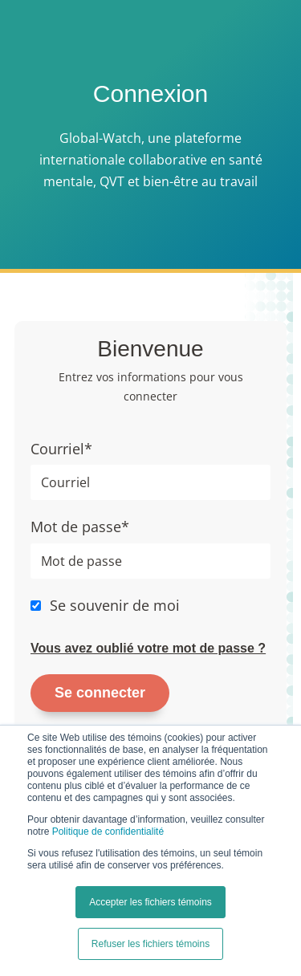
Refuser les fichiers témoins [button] (150, 944)
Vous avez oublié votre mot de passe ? (148, 648)
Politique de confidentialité (108, 831)
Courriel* (61, 448)
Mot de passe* (80, 526)
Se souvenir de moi (115, 605)
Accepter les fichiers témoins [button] (150, 902)
